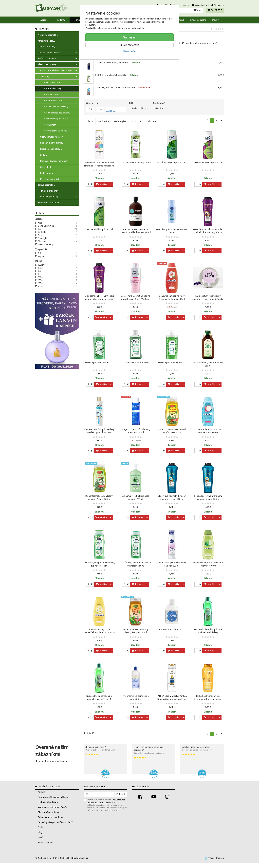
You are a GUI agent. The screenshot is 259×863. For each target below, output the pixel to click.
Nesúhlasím (129, 51)
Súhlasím (129, 37)
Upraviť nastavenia (129, 45)
